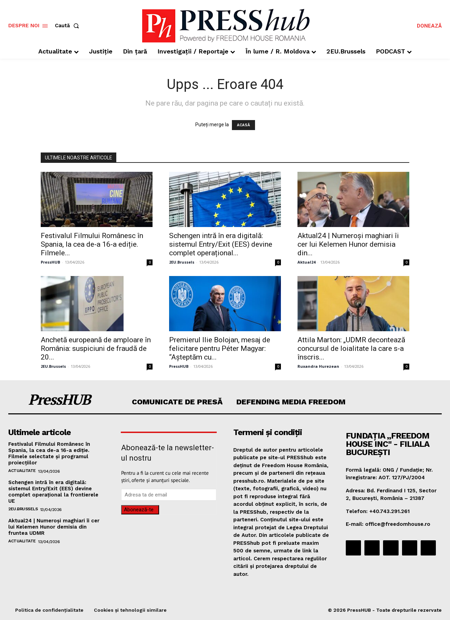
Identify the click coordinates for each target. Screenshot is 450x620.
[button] (68, 25)
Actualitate (22, 470)
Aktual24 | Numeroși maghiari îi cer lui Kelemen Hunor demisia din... (348, 244)
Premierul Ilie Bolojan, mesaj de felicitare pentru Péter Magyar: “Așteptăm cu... (219, 348)
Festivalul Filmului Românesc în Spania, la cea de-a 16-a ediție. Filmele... (92, 244)
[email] (168, 495)
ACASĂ (243, 125)
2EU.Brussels (181, 262)
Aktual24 (306, 262)
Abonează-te (139, 509)
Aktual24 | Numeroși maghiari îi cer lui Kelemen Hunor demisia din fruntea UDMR (53, 527)
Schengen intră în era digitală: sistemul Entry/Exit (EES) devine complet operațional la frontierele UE (53, 491)
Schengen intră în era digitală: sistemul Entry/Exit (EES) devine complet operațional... (220, 244)
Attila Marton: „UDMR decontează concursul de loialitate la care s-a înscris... (351, 348)
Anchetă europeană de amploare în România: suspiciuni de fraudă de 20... (96, 348)
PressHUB (50, 262)
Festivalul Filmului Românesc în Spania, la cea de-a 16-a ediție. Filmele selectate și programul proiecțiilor (49, 453)
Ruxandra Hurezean (318, 366)
